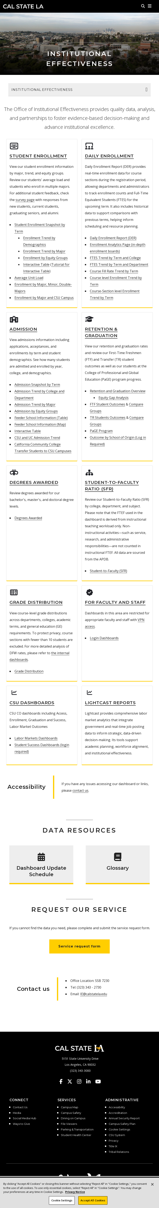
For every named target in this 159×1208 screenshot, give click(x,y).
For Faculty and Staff (115, 602)
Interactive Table (36, 264)
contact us (80, 790)
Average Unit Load (28, 277)
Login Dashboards (104, 638)
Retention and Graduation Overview (117, 391)
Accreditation (118, 1113)
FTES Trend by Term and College (115, 258)
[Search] (143, 6)
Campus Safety (71, 1113)
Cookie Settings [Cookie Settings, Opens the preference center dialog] (61, 1203)
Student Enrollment (38, 155)
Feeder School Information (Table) (41, 417)
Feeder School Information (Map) (40, 424)
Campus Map (69, 1107)
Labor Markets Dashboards (36, 738)
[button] (150, 6)
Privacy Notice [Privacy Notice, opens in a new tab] (75, 1195)
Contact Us (20, 1107)
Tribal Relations (119, 1152)
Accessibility (117, 1107)
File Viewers (69, 1124)
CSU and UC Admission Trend (37, 437)
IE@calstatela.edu (93, 994)
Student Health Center (76, 1135)
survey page (25, 199)
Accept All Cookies (93, 1203)
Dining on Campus (73, 1118)
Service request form (79, 946)
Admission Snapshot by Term (37, 384)
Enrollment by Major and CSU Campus (44, 297)
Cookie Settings (119, 1129)
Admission (23, 329)
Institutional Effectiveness (42, 90)
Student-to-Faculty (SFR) (108, 571)
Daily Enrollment (109, 155)
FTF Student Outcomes (107, 404)
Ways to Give (21, 1124)
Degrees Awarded (34, 482)
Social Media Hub (24, 1118)
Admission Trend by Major (34, 404)
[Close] (152, 1187)
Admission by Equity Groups (36, 411)
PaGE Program (101, 431)
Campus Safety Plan (122, 1124)
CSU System (117, 1135)
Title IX (113, 1146)
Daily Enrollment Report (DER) (113, 238)
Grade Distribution (36, 602)
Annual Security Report (124, 1118)
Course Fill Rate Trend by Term (114, 271)
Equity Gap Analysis (114, 397)
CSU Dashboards (32, 702)
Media (17, 1113)
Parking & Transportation (77, 1129)
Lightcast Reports (110, 702)
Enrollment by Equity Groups (45, 258)
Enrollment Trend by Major (44, 251)
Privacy (113, 1140)
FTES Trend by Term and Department (119, 264)
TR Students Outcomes (107, 417)
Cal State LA (23, 6)
